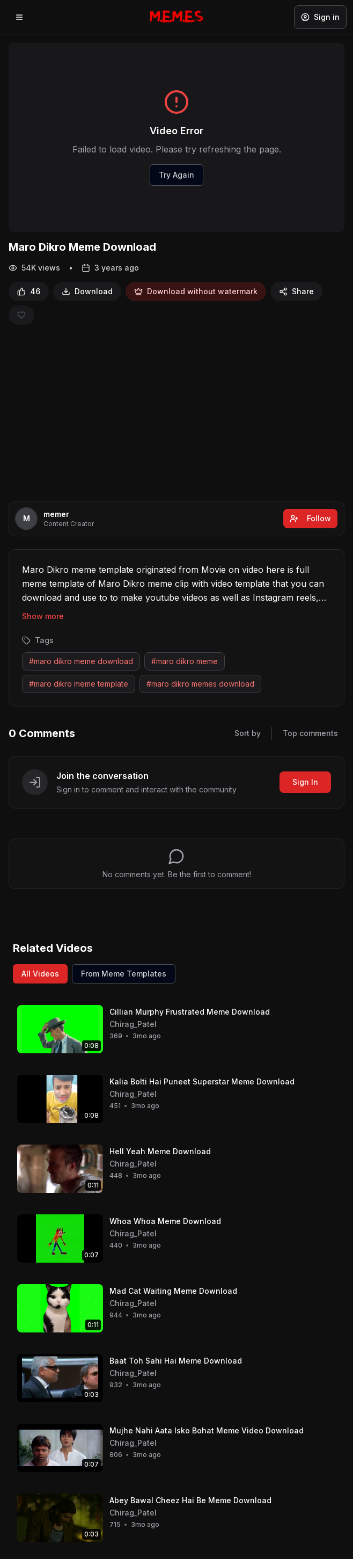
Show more (43, 616)
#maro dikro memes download (200, 683)
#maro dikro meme (184, 661)
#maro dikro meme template (78, 683)
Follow (310, 518)
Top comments (310, 733)
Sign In (305, 781)
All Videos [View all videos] (40, 973)
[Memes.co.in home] (176, 16)
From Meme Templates (123, 973)
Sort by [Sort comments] (247, 733)
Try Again (176, 174)
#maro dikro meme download (81, 661)
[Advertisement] (176, 413)
